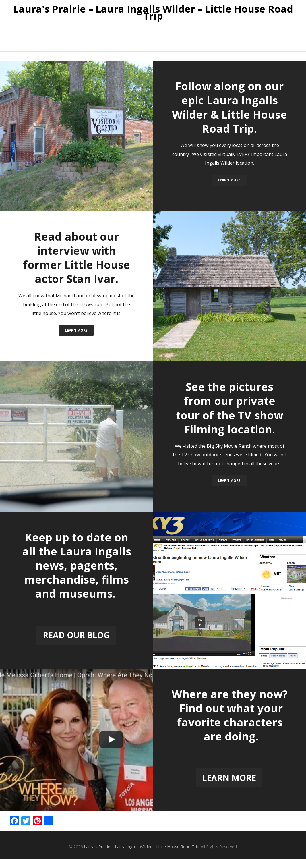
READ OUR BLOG (76, 635)
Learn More (229, 179)
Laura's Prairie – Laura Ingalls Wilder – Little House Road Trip (153, 13)
